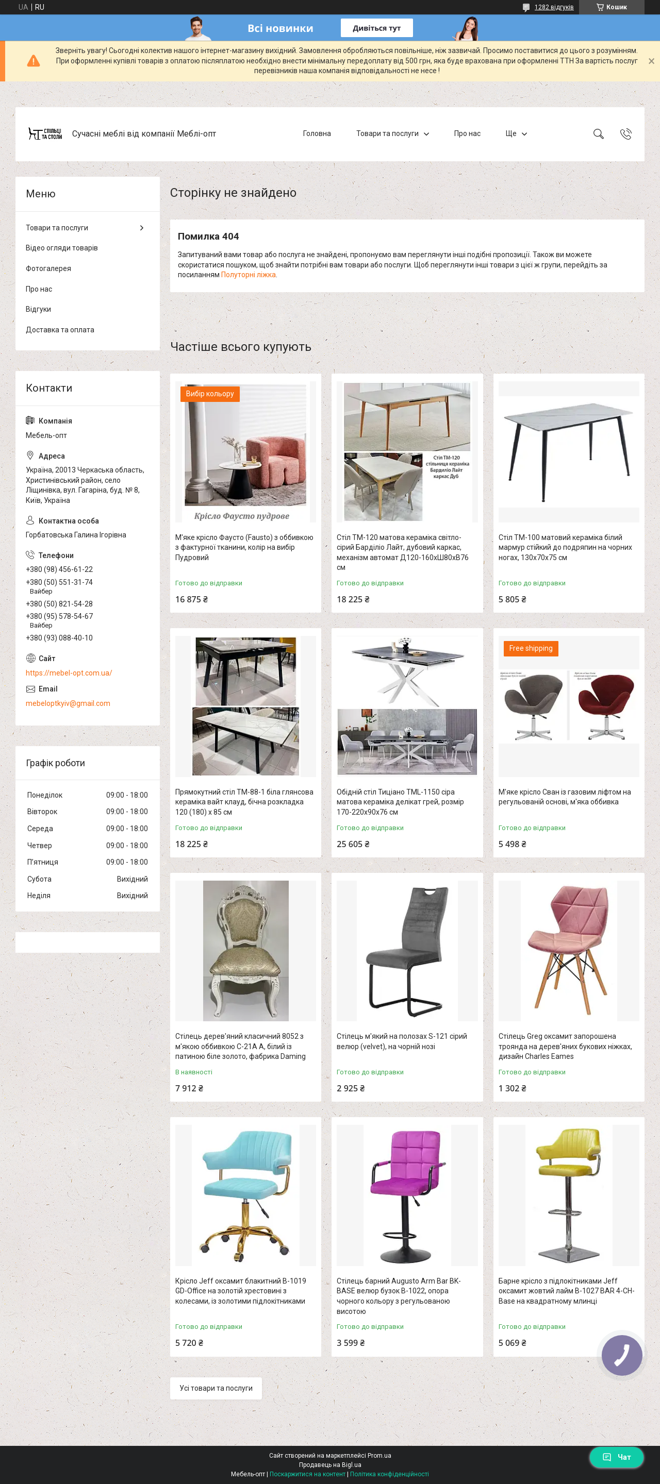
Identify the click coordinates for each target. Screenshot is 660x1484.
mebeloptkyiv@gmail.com (68, 703)
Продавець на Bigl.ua (330, 1465)
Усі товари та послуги (216, 1388)
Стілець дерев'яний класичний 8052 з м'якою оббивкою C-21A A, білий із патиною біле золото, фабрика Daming (240, 1046)
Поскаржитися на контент (307, 1474)
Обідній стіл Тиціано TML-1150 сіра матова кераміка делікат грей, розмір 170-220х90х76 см (400, 802)
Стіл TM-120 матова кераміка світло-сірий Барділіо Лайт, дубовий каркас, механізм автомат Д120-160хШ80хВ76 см (403, 552)
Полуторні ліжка (248, 275)
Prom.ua (379, 1455)
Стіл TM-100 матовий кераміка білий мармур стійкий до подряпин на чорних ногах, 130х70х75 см (565, 547)
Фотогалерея (48, 268)
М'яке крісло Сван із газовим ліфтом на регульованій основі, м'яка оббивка (565, 797)
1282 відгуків (554, 7)
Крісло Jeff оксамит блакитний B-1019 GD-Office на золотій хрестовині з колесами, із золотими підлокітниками (240, 1291)
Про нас (467, 133)
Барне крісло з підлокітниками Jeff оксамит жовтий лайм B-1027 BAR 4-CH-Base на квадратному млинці (567, 1291)
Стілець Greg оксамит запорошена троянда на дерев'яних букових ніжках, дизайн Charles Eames (565, 1046)
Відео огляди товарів (62, 248)
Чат (616, 1457)
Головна (317, 133)
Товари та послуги (387, 133)
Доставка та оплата (60, 330)
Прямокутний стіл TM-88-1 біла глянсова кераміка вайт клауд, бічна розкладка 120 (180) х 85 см (244, 802)
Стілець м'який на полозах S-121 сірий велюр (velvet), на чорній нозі (402, 1041)
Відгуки (38, 309)
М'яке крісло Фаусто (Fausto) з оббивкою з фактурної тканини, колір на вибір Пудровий (244, 547)
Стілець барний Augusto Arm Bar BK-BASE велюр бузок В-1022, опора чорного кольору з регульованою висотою (399, 1296)
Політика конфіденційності (389, 1474)
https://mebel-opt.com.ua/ (69, 673)
